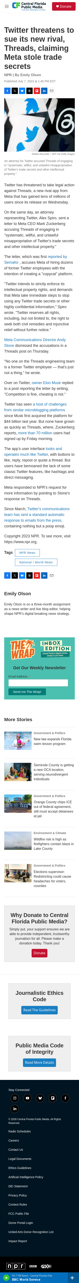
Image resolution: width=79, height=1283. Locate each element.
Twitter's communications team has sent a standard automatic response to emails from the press (37, 515)
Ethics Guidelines (19, 1168)
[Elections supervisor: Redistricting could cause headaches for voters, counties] (18, 873)
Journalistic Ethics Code (39, 996)
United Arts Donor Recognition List (31, 1232)
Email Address (19, 677)
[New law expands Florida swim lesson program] (18, 741)
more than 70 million (35, 433)
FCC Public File (18, 1213)
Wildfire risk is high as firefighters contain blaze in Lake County (54, 843)
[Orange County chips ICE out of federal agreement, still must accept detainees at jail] (18, 804)
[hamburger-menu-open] (6, 6)
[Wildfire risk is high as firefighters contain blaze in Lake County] (18, 841)
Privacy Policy (17, 1195)
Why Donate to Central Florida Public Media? (39, 918)
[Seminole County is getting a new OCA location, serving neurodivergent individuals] (18, 772)
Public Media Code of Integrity (40, 1048)
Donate (65, 6)
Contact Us (15, 1149)
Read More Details (39, 1062)
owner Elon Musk (46, 383)
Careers (13, 1140)
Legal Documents (19, 1159)
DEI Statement (18, 1186)
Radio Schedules (19, 1131)
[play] (6, 1278)
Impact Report (17, 1241)
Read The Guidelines (39, 1010)
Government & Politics (49, 733)
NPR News (27, 552)
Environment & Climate (50, 833)
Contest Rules (17, 1204)
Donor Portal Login (20, 1223)
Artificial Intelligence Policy (25, 1177)
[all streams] (73, 1277)
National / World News (36, 562)
